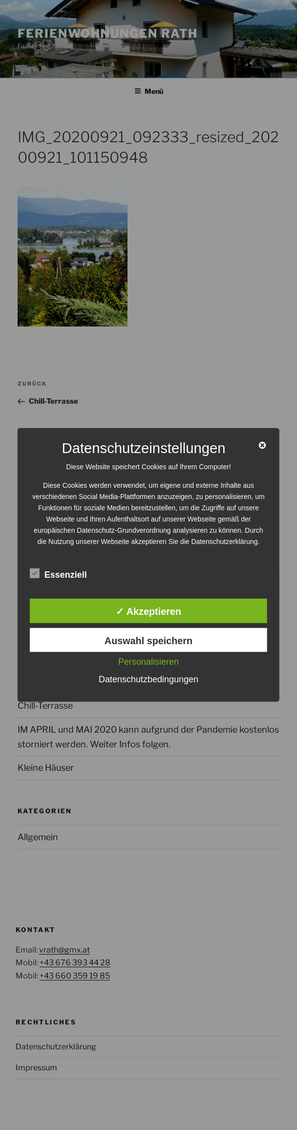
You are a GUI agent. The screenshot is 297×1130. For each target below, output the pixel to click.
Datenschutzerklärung (224, 541)
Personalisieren (148, 662)
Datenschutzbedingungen (148, 679)
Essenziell (58, 573)
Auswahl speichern (148, 640)
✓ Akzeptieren (148, 611)
